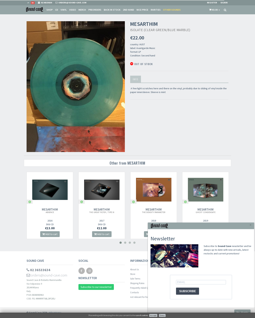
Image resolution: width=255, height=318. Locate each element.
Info (135, 79)
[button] (214, 9)
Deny (162, 315)
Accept (153, 315)
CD (56, 9)
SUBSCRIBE (187, 291)
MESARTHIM (50, 211)
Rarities (156, 9)
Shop (49, 9)
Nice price (142, 9)
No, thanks (242, 312)
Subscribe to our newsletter (96, 287)
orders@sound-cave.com (47, 275)
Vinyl (64, 9)
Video (72, 9)
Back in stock (112, 9)
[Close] (250, 225)
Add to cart (50, 234)
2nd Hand (128, 9)
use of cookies (142, 315)
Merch (82, 9)
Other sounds (172, 9)
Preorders (94, 9)
